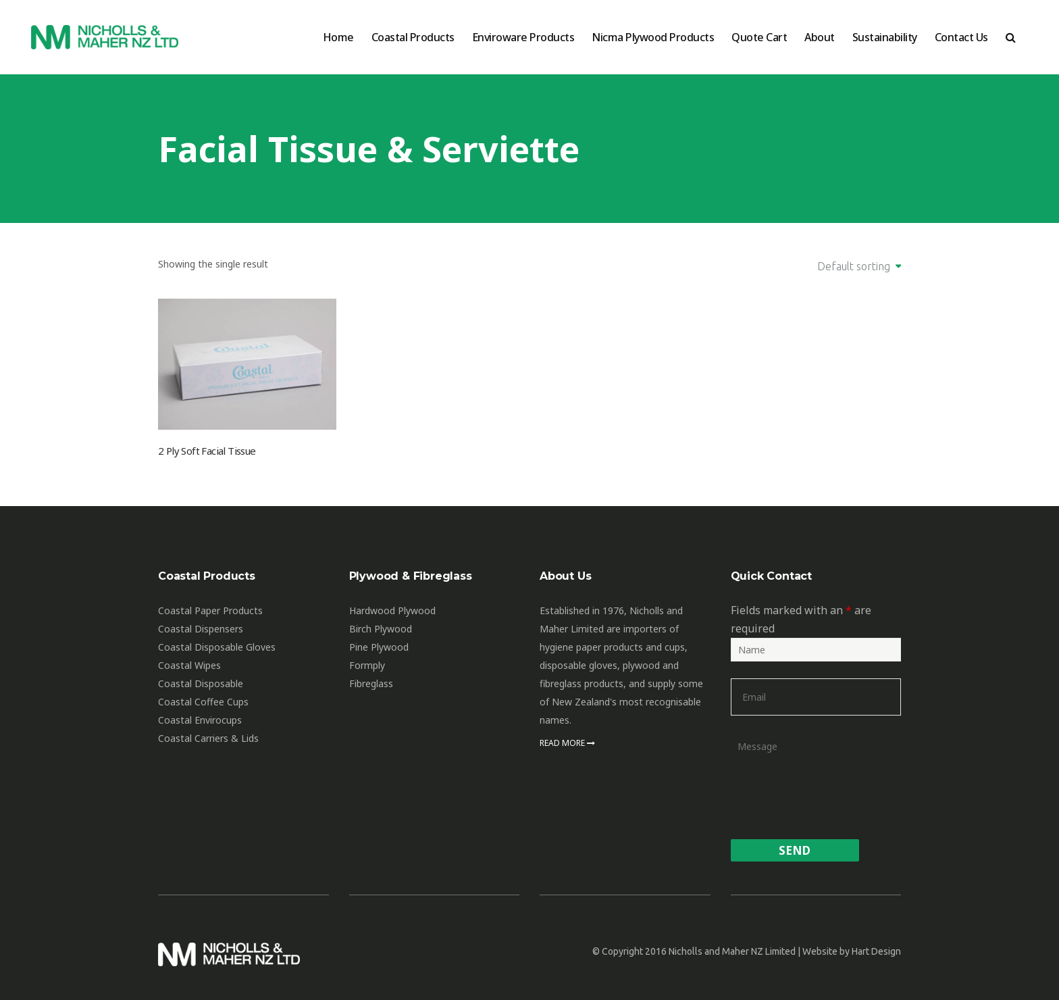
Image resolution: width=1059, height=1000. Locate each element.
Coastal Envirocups (200, 720)
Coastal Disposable (200, 683)
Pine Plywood (379, 647)
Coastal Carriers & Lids (208, 738)
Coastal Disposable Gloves (217, 647)
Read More (567, 743)
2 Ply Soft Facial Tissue (207, 450)
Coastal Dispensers (200, 628)
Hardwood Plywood (392, 610)
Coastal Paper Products (210, 610)
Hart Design (876, 951)
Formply (367, 665)
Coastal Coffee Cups (203, 701)
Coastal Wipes (189, 665)
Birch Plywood (380, 628)
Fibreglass (371, 683)
